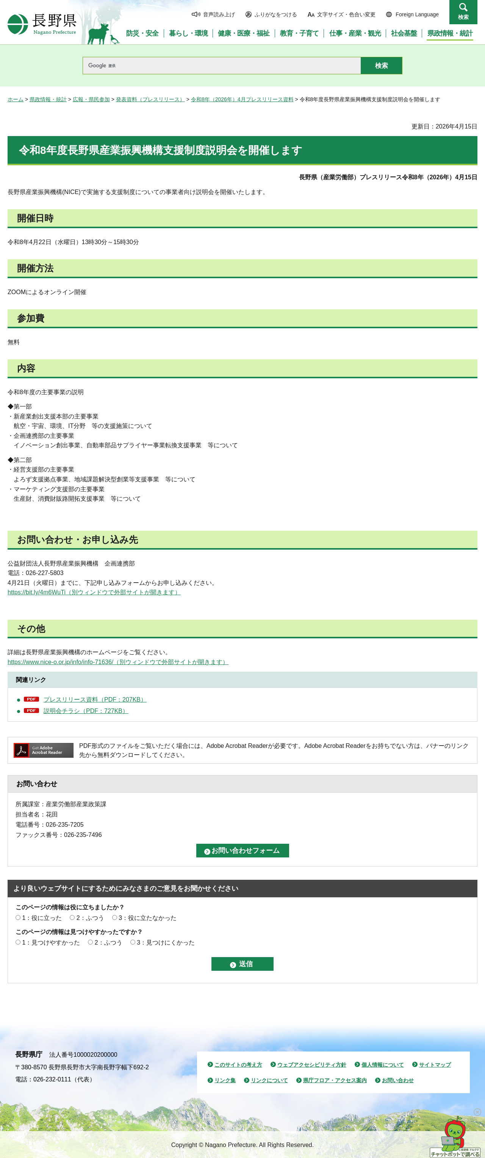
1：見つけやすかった (51, 942)
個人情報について (382, 1065)
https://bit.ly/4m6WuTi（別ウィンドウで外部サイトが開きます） (94, 592)
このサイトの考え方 (238, 1065)
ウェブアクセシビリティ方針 (311, 1065)
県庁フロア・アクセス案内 (335, 1080)
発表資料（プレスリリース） (150, 99)
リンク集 (225, 1080)
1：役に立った (42, 918)
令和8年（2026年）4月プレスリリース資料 (242, 99)
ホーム (15, 99)
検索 (463, 17)
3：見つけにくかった (166, 942)
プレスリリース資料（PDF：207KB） (95, 699)
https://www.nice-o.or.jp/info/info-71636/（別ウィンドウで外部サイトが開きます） (118, 662)
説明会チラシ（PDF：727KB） (86, 711)
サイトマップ (435, 1065)
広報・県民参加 (91, 99)
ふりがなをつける (276, 14)
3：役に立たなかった (148, 918)
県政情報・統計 (48, 99)
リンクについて (269, 1080)
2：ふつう (90, 918)
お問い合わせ (398, 1080)
